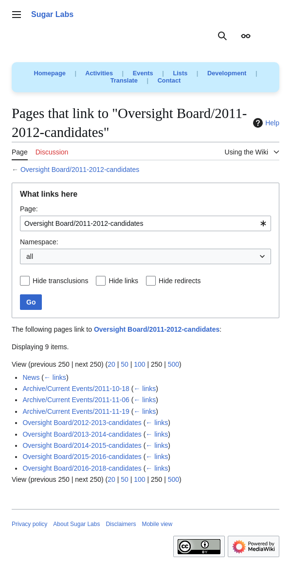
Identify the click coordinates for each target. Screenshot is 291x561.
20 (111, 364)
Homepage (50, 73)
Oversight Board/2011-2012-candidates (79, 169)
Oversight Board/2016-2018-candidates (81, 468)
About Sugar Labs (76, 524)
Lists (180, 73)
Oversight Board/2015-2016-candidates (81, 456)
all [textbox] (29, 256)
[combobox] (145, 223)
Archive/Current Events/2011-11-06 (75, 400)
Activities (99, 73)
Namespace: (39, 242)
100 (139, 364)
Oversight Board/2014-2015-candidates (81, 445)
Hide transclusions (60, 281)
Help (265, 123)
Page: (29, 209)
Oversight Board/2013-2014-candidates (81, 434)
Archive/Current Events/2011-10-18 (75, 388)
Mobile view (157, 524)
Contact (169, 80)
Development (226, 73)
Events (143, 73)
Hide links (123, 281)
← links (55, 377)
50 (124, 364)
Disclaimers (121, 524)
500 (173, 364)
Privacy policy (29, 524)
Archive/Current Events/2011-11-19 (75, 411)
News (30, 377)
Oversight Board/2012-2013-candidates (81, 422)
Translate (124, 80)
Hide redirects (179, 281)
